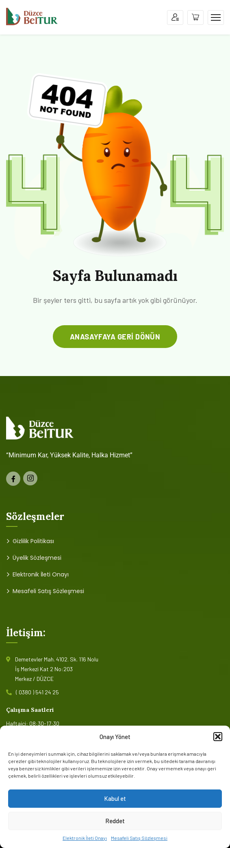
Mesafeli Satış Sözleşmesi (139, 838)
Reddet (115, 820)
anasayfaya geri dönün (115, 336)
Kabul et (115, 798)
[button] (218, 737)
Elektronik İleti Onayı (85, 838)
